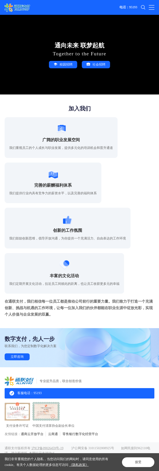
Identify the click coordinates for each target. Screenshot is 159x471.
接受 (138, 462)
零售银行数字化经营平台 (80, 434)
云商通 (53, 434)
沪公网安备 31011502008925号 (92, 448)
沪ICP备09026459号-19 (47, 448)
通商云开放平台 (32, 434)
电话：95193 (128, 7)
